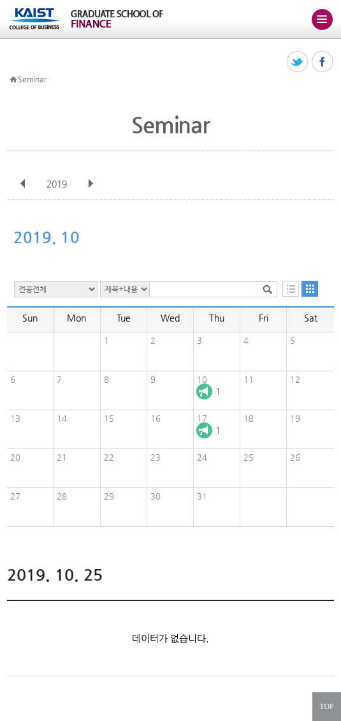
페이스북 (323, 62)
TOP (326, 706)
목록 (290, 289)
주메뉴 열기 (322, 19)
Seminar (32, 79)
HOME (13, 79)
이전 (23, 184)
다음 (90, 184)
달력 (309, 289)
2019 (58, 184)
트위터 (298, 62)
